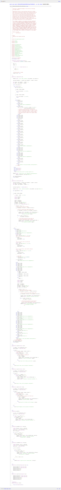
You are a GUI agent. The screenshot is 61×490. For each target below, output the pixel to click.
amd (13, 4)
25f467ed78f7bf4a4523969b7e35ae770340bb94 (26, 4)
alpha (41, 4)
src (36, 4)
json (59, 488)
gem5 (11, 4)
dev (38, 4)
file (27, 6)
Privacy (7, 488)
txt (57, 488)
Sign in (59, 1)
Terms (10, 488)
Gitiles (5, 488)
